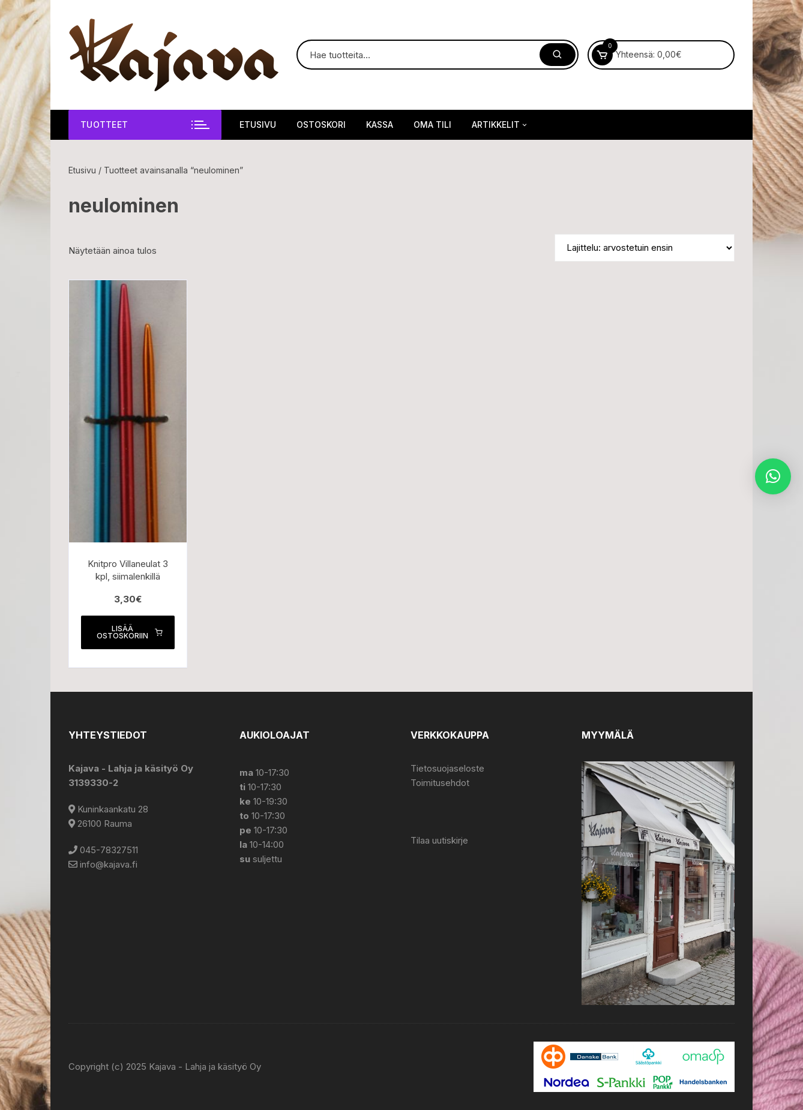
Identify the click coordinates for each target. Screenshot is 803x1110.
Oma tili (432, 124)
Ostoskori (321, 124)
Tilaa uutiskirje (439, 840)
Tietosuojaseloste (447, 768)
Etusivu (257, 124)
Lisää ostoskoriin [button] (130, 632)
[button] (773, 476)
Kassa (379, 124)
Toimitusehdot (440, 782)
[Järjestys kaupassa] (645, 248)
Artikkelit (500, 125)
